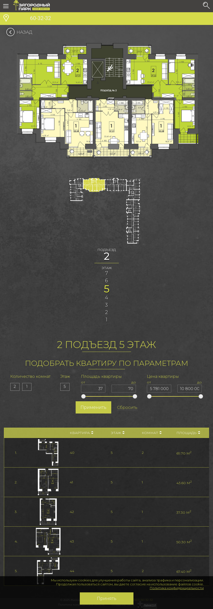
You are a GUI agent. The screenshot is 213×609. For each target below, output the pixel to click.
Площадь (188, 433)
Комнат (152, 433)
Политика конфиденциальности (177, 588)
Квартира (81, 433)
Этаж (118, 433)
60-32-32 (32, 18)
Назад (20, 32)
